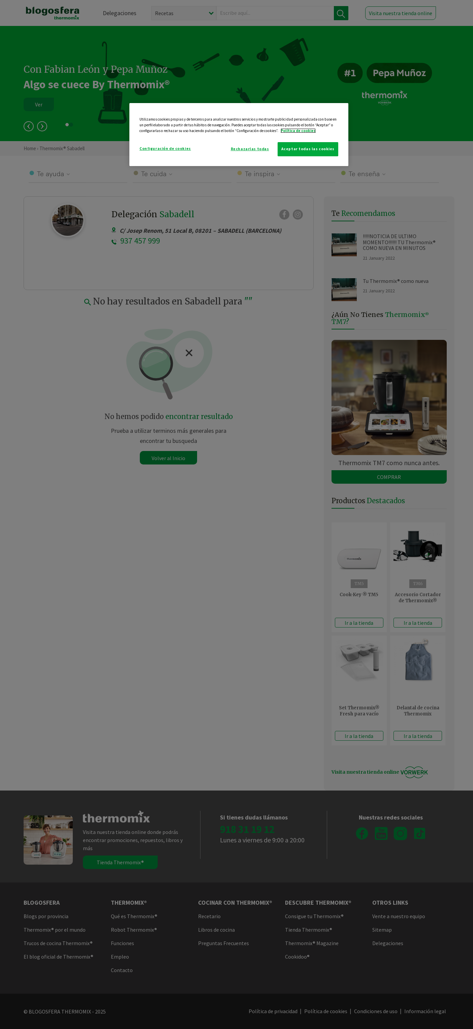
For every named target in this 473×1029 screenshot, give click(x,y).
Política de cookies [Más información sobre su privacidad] (298, 130)
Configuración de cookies (165, 148)
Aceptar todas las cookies (308, 149)
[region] (238, 134)
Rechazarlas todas (250, 149)
